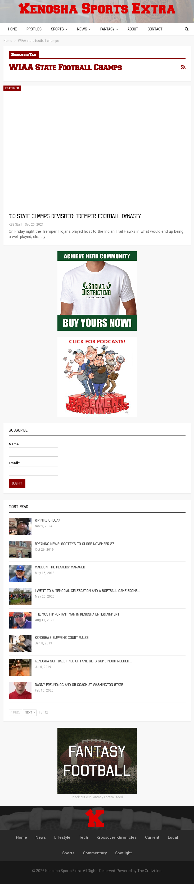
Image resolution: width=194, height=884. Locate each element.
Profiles (34, 29)
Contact (159, 29)
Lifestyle (62, 837)
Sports (59, 29)
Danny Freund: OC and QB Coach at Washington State (79, 685)
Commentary (95, 853)
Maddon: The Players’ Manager (60, 567)
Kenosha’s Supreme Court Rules (62, 637)
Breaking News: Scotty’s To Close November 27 (74, 544)
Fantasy (110, 29)
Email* (33, 468)
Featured (12, 88)
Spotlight (123, 853)
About (137, 29)
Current (152, 837)
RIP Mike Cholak (47, 520)
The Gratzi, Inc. (149, 871)
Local (173, 837)
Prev (15, 712)
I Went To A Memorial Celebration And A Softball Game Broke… (87, 591)
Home (12, 29)
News (84, 29)
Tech (83, 837)
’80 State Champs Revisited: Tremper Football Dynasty (75, 216)
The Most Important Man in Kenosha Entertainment (77, 614)
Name (33, 449)
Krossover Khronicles (117, 837)
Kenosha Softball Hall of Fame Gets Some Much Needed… (83, 661)
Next (30, 712)
